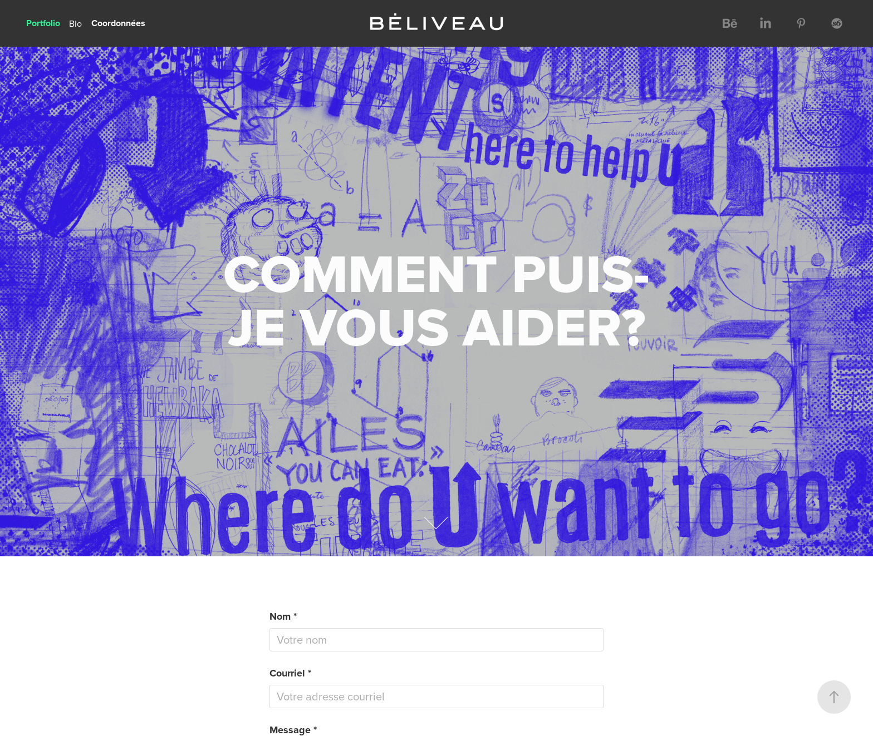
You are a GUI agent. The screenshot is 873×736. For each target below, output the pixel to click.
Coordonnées (118, 23)
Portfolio (43, 23)
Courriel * (290, 673)
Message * (293, 730)
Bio (75, 23)
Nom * (283, 616)
